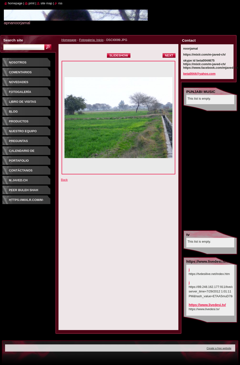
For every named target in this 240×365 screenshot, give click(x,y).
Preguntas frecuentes (19, 142)
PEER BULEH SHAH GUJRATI (23, 191)
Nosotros (17, 62)
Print (32, 3)
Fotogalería (20, 92)
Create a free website (219, 348)
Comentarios (20, 72)
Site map (46, 3)
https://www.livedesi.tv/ (207, 305)
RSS (60, 3)
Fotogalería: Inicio (91, 40)
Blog (13, 111)
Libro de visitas (22, 101)
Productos (19, 121)
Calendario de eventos (22, 152)
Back (64, 180)
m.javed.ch (18, 180)
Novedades (18, 82)
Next (169, 55)
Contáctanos (21, 170)
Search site (13, 40)
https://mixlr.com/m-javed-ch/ (26, 201)
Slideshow (118, 55)
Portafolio (19, 160)
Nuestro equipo (23, 131)
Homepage (68, 40)
